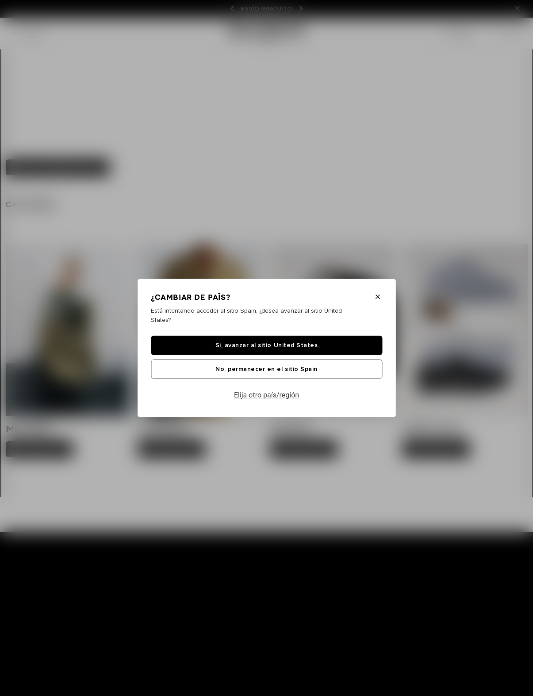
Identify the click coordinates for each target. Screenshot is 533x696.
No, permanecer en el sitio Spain (266, 369)
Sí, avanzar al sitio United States (266, 345)
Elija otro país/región (266, 395)
